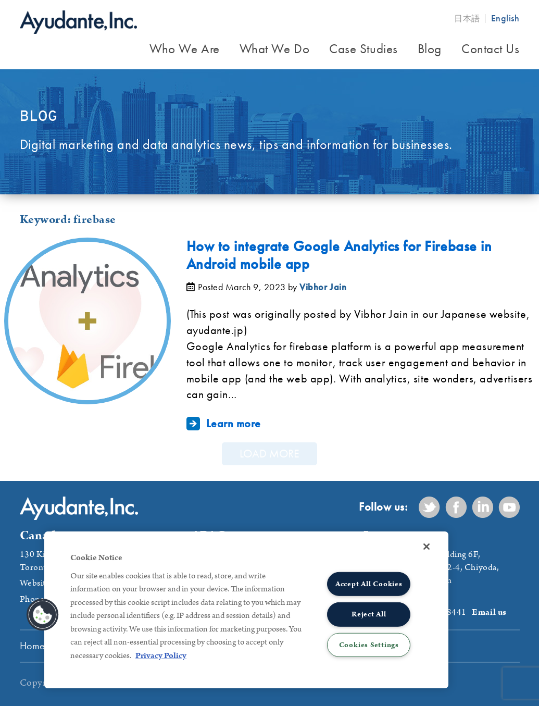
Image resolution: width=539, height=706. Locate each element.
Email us (489, 612)
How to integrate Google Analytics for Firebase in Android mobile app (339, 255)
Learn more (233, 423)
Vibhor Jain (322, 287)
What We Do (275, 48)
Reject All (369, 614)
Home (32, 646)
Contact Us (490, 48)
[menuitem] (185, 50)
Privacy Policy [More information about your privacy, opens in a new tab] (160, 656)
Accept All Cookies (369, 584)
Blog (430, 48)
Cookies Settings (369, 644)
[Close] (426, 546)
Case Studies (363, 48)
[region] (246, 609)
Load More (269, 453)
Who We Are (184, 48)
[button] (42, 614)
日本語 (467, 18)
